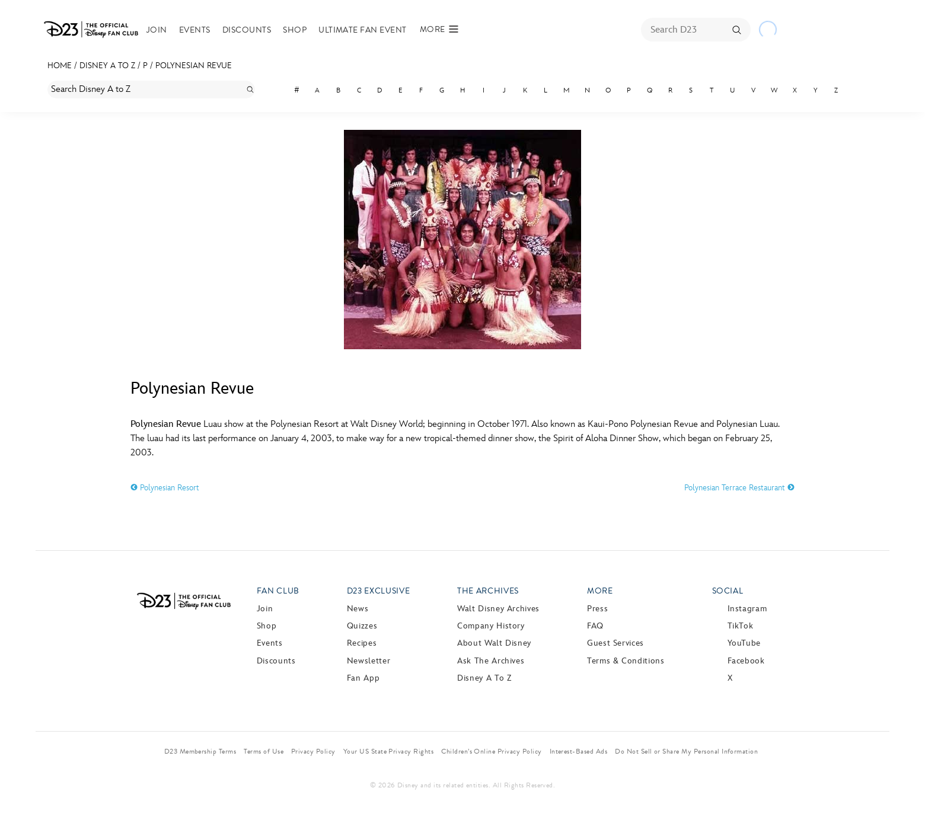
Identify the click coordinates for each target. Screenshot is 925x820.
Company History (491, 626)
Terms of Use (263, 751)
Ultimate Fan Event (362, 30)
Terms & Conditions (626, 661)
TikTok (741, 626)
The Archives (488, 591)
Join (156, 30)
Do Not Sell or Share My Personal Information (686, 751)
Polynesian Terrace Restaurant (739, 488)
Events (194, 30)
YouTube (744, 643)
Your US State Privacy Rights (388, 751)
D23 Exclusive (378, 591)
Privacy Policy (313, 751)
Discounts (246, 30)
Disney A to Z (107, 65)
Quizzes (362, 626)
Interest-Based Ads (579, 751)
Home (59, 65)
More (600, 591)
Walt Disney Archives (498, 609)
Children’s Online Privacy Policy (491, 751)
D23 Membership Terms (200, 751)
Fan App (363, 678)
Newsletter (368, 661)
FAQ (595, 626)
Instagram (747, 609)
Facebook (746, 661)
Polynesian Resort (164, 488)
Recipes (362, 643)
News (358, 609)
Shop (295, 30)
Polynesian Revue (193, 65)
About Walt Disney (494, 643)
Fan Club (278, 591)
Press (597, 609)
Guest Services (615, 643)
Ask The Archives (490, 661)
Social (728, 591)
